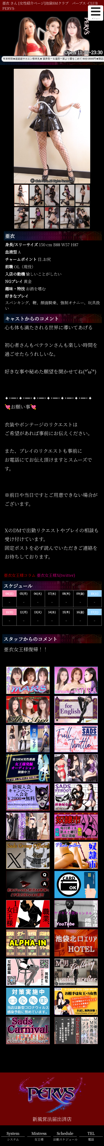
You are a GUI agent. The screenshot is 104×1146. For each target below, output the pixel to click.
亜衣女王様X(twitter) (56, 575)
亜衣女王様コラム (20, 575)
